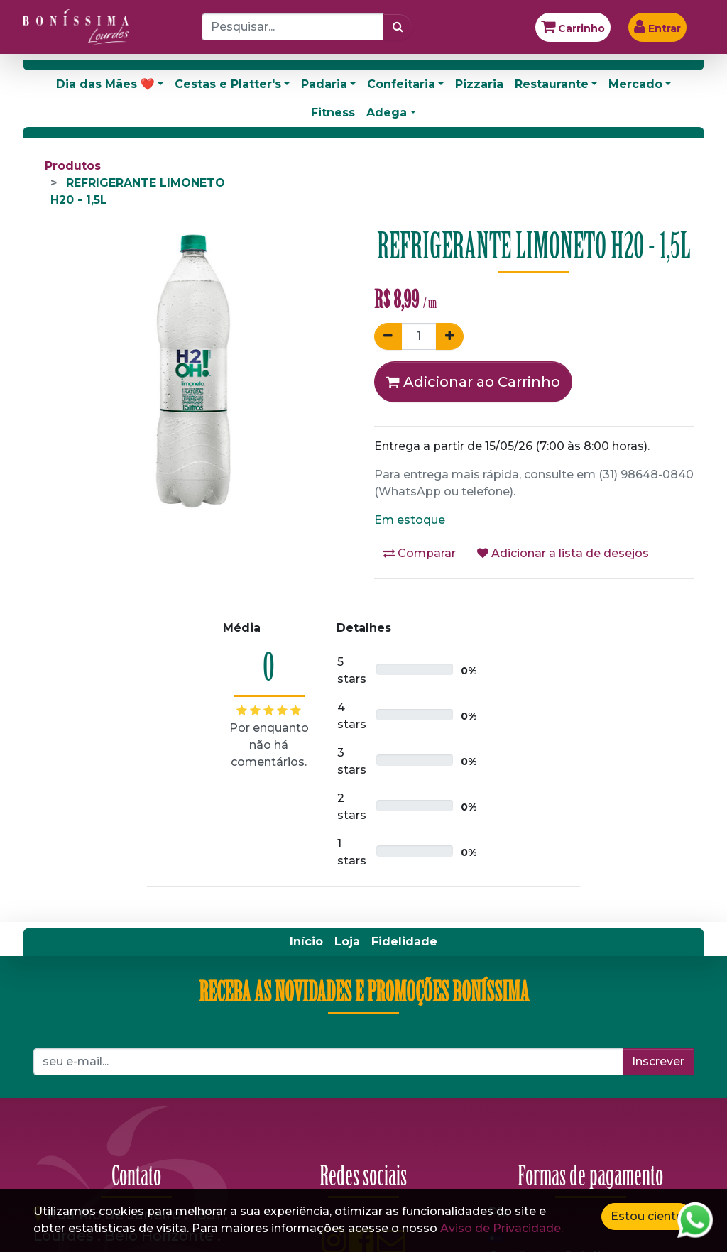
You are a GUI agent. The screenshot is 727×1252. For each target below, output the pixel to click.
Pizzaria (479, 84)
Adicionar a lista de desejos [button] (563, 553)
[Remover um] (388, 336)
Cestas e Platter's (228, 84)
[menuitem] (306, 942)
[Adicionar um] (450, 336)
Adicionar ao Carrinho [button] (473, 381)
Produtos (73, 165)
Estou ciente (647, 1216)
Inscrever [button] (658, 1061)
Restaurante (552, 84)
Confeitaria (401, 84)
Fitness (333, 112)
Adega (386, 112)
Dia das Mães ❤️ (105, 84)
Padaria (324, 84)
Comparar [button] (419, 553)
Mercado (635, 84)
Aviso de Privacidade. (501, 1228)
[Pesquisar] (397, 26)
